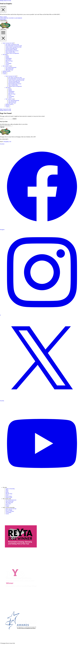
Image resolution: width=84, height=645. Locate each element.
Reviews (5, 72)
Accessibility (8, 63)
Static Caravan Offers (10, 52)
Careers (7, 64)
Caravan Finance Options (11, 49)
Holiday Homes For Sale (5, 0)
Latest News (8, 59)
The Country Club (7, 66)
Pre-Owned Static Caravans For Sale (14, 45)
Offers (7, 490)
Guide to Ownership (10, 488)
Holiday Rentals (6, 71)
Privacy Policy (9, 496)
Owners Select (4, 20)
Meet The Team (9, 61)
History (7, 56)
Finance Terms (9, 497)
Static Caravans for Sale (8, 43)
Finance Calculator (10, 511)
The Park (5, 54)
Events (7, 62)
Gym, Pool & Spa (9, 68)
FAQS (7, 491)
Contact (4, 73)
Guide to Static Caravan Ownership (13, 47)
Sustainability (9, 58)
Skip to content (3, 16)
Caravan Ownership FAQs (11, 48)
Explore (7, 57)
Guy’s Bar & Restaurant (11, 67)
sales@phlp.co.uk (7, 141)
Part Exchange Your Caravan (12, 50)
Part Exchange (9, 510)
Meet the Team (9, 493)
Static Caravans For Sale (5, 109)
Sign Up (2, 127)
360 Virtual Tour (9, 70)
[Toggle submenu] (14, 43)
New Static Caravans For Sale (12, 44)
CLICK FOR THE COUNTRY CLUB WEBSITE (11, 18)
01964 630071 (3, 19)
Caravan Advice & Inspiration (12, 53)
